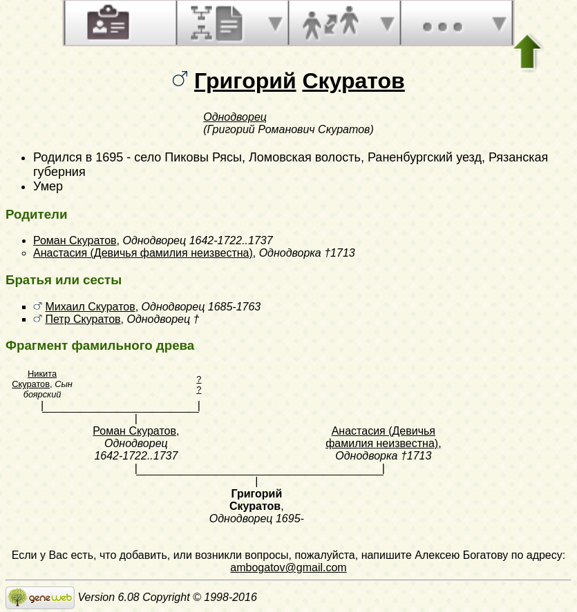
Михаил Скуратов (90, 307)
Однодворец (235, 117)
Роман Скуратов (75, 240)
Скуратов (353, 80)
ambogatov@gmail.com (288, 567)
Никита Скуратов (34, 378)
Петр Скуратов (82, 319)
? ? (198, 384)
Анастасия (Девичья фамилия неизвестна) (143, 253)
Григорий (245, 80)
